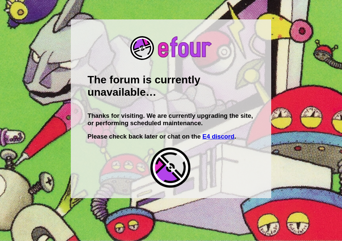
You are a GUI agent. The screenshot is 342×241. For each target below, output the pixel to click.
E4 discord (218, 136)
